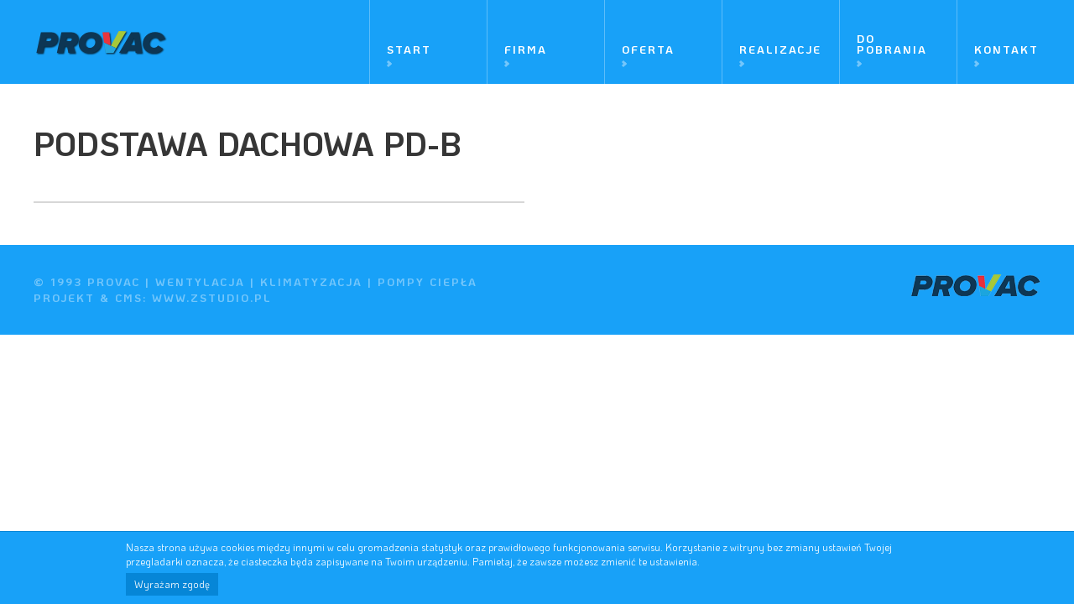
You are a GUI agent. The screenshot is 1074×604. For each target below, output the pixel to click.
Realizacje (780, 49)
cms (129, 297)
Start (409, 49)
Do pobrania (892, 43)
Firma (525, 49)
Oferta (648, 49)
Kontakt (1006, 49)
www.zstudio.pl (212, 297)
